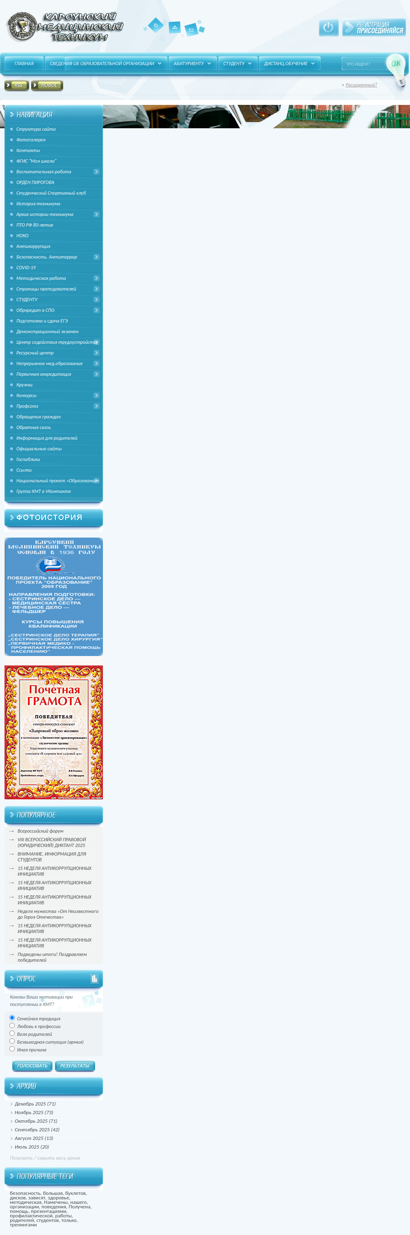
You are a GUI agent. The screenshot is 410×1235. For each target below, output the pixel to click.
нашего (78, 1202)
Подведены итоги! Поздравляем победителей (52, 957)
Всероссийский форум (41, 831)
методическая (25, 1202)
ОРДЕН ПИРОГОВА (35, 182)
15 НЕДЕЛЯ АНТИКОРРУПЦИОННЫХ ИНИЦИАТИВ (54, 871)
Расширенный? (361, 85)
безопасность (25, 1193)
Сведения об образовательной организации (102, 63)
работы (63, 1215)
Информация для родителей (46, 438)
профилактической (31, 1215)
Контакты (191, 36)
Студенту (233, 63)
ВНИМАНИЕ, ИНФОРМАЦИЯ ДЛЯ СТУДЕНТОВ (52, 857)
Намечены (56, 1202)
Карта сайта (175, 33)
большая (53, 1193)
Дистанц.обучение (286, 63)
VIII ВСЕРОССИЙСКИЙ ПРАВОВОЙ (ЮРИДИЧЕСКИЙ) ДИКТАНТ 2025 (52, 842)
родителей (22, 1220)
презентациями (48, 1211)
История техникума (38, 204)
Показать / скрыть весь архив (45, 1158)
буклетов (75, 1193)
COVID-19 (26, 267)
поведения (53, 1206)
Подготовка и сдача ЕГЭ (42, 321)
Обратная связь (33, 427)
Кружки (24, 385)
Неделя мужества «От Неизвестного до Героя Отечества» (58, 914)
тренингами (23, 1224)
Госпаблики (28, 459)
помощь (19, 1211)
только (69, 1220)
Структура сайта (36, 129)
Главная (156, 25)
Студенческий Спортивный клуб (51, 193)
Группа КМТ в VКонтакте (43, 491)
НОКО (22, 235)
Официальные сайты (39, 449)
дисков (18, 1197)
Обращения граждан (38, 417)
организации (24, 1206)
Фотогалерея (31, 140)
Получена (79, 1206)
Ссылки (24, 470)
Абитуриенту (189, 63)
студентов (47, 1220)
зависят (37, 1197)
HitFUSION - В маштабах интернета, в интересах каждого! (65, 26)
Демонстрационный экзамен (47, 331)
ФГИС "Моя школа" (36, 161)
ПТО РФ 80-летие (34, 225)
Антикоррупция (33, 246)
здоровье (58, 1197)
